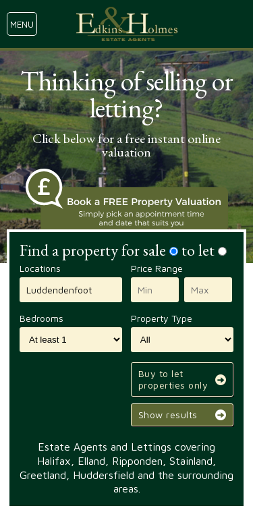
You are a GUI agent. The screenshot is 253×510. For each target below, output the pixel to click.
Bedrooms (41, 318)
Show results (168, 414)
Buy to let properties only (173, 379)
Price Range (157, 268)
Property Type (161, 318)
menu (22, 24)
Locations (40, 268)
